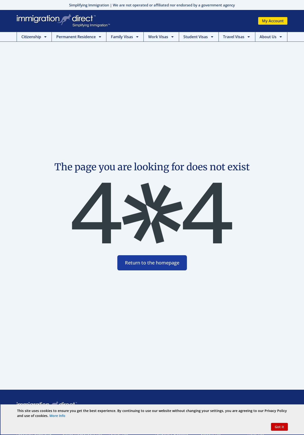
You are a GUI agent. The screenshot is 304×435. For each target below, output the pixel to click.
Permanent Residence (79, 36)
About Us (271, 36)
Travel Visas (237, 36)
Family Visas (125, 36)
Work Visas (161, 36)
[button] (279, 427)
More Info (57, 415)
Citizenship (34, 36)
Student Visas (198, 36)
